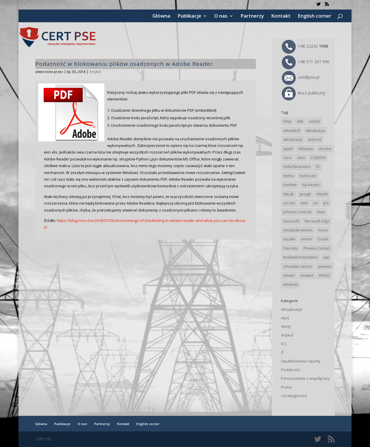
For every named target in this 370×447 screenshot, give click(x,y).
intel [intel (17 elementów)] (304, 203)
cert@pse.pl (300, 77)
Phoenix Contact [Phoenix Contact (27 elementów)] (317, 248)
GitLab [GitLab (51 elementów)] (288, 194)
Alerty (286, 326)
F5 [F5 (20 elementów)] (318, 166)
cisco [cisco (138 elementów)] (287, 157)
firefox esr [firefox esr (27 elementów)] (307, 175)
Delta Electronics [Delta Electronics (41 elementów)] (296, 166)
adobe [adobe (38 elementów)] (314, 121)
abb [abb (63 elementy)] (300, 121)
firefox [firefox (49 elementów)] (288, 175)
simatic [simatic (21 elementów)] (289, 275)
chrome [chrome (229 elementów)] (325, 148)
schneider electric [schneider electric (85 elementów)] (297, 266)
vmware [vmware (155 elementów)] (306, 275)
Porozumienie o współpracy (305, 378)
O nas (220, 16)
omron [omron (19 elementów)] (306, 239)
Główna (161, 16)
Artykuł (95, 71)
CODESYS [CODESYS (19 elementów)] (317, 157)
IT (282, 352)
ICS (283, 343)
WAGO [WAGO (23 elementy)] (324, 275)
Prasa (286, 387)
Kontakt (281, 16)
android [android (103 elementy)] (314, 139)
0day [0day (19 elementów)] (287, 121)
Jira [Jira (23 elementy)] (326, 203)
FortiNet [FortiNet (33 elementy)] (290, 184)
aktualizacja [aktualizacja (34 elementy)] (315, 130)
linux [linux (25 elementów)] (321, 212)
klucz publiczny (303, 93)
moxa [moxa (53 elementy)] (323, 230)
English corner (314, 16)
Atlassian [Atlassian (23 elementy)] (305, 148)
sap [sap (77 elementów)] (326, 257)
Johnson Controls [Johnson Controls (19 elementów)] (297, 212)
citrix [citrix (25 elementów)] (301, 157)
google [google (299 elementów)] (305, 194)
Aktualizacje (291, 309)
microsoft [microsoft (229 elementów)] (291, 221)
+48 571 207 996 (305, 61)
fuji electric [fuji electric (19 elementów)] (311, 184)
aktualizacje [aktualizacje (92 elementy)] (292, 139)
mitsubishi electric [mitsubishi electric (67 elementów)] (298, 230)
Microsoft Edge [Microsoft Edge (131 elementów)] (317, 221)
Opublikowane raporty (301, 361)
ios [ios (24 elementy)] (315, 203)
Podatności (290, 369)
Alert (285, 318)
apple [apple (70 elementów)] (288, 148)
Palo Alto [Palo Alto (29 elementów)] (290, 248)
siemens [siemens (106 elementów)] (324, 266)
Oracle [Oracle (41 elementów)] (322, 239)
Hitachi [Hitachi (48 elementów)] (322, 194)
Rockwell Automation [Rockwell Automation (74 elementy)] (300, 257)
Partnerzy (252, 16)
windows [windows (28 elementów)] (290, 284)
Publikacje (189, 16)
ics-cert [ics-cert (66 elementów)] (289, 203)
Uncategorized (294, 395)
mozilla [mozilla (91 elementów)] (289, 239)
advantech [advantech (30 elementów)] (291, 130)
